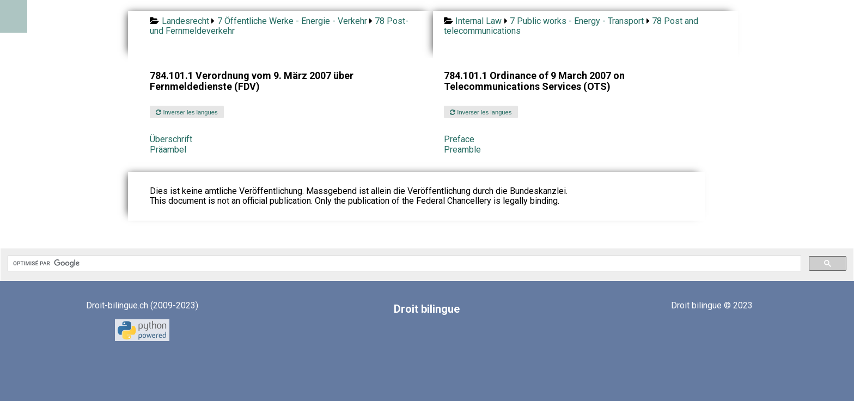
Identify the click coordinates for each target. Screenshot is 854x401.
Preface (459, 139)
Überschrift (171, 139)
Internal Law (478, 21)
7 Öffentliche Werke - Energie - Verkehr (292, 21)
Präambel (168, 149)
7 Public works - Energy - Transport (577, 21)
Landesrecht (185, 21)
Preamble (462, 149)
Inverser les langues (186, 112)
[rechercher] (403, 264)
